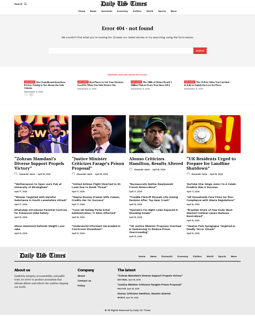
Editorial (122, 282)
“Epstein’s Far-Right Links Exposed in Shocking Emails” (153, 214)
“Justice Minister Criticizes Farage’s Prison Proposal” (98, 165)
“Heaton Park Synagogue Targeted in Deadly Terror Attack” (211, 230)
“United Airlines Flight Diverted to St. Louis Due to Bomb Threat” (96, 188)
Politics (121, 291)
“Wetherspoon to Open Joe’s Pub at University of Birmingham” (38, 188)
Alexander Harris (27, 176)
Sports (121, 300)
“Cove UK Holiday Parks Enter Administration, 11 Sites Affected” (94, 214)
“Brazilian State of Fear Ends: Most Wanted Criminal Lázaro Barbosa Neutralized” (210, 215)
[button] (21, 3)
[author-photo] (16, 176)
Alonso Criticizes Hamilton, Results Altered (156, 163)
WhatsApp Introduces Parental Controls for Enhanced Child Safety (40, 214)
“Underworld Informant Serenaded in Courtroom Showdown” (96, 230)
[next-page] (31, 97)
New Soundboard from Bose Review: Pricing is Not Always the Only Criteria (44, 87)
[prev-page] (26, 97)
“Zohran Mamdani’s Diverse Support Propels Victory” (39, 165)
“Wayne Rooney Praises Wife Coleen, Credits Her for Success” (96, 201)
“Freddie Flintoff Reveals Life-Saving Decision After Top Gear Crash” (153, 201)
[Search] (200, 52)
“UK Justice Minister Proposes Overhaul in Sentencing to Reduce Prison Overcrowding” (155, 231)
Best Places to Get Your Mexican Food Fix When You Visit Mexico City (100, 86)
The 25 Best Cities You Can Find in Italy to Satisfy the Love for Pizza (206, 86)
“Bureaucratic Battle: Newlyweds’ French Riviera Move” (151, 188)
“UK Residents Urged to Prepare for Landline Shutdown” (211, 165)
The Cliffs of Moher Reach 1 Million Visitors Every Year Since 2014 (151, 86)
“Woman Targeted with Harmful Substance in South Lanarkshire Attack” (40, 201)
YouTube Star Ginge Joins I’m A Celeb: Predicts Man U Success (211, 188)
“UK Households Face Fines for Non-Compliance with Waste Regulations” (211, 201)
